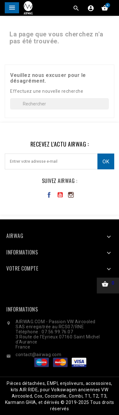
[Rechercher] (59, 104)
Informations (22, 325)
